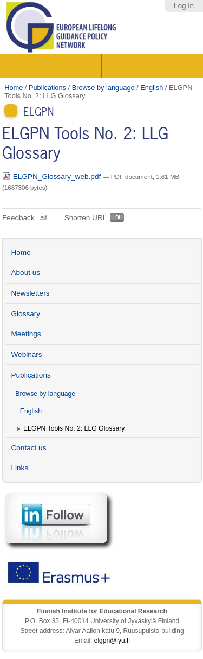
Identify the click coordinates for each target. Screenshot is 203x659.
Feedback (18, 218)
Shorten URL (85, 218)
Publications (47, 88)
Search (151, 66)
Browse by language (103, 88)
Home (13, 88)
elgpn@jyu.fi (112, 640)
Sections (52, 66)
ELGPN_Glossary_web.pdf (52, 176)
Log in (184, 6)
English (151, 88)
